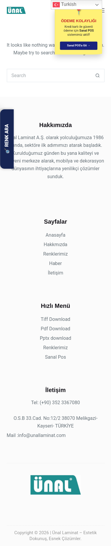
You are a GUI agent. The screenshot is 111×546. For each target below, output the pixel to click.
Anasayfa (55, 235)
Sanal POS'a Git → (78, 45)
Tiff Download (55, 319)
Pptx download (55, 338)
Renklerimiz (55, 254)
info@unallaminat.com (42, 435)
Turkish (64, 4)
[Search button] (97, 75)
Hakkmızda (55, 244)
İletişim (55, 273)
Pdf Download (55, 329)
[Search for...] (49, 75)
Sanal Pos (55, 357)
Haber (55, 263)
